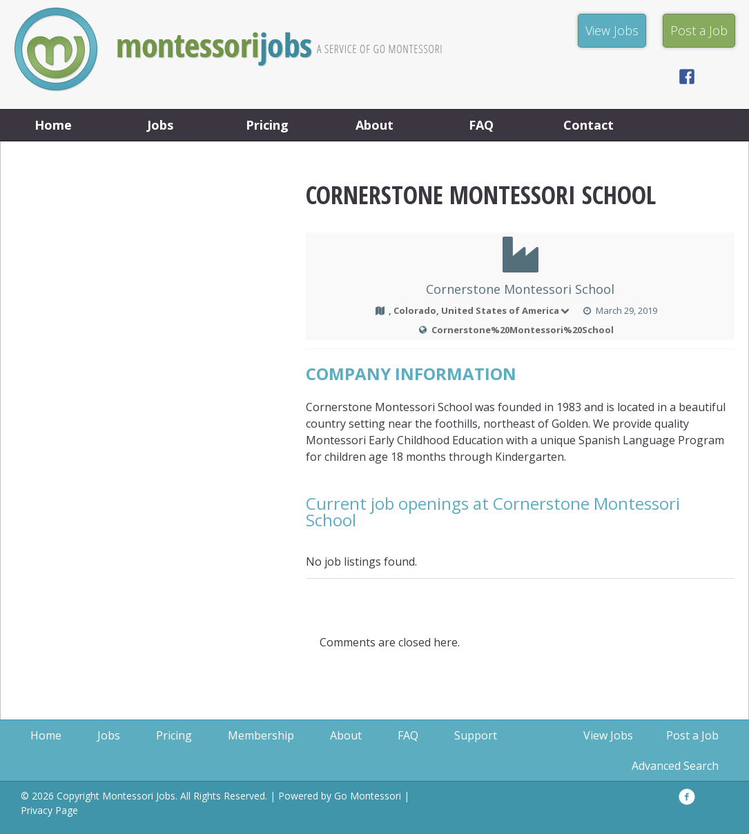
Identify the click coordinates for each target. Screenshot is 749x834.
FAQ (481, 125)
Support (475, 735)
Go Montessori (367, 795)
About (374, 125)
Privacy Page (49, 810)
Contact (588, 125)
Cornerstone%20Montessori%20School (522, 330)
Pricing (267, 125)
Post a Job (692, 735)
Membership (261, 735)
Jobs (160, 125)
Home (53, 125)
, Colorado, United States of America (480, 310)
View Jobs (608, 735)
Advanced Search (675, 765)
